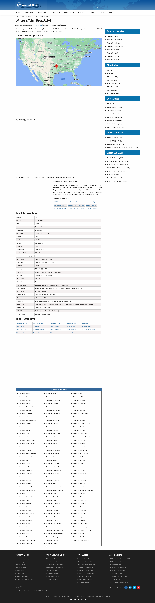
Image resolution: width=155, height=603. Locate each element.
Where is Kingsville (52, 463)
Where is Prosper (25, 503)
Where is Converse (25, 423)
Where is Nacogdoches (27, 490)
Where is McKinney (53, 480)
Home (18, 12)
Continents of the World (86, 573)
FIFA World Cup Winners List (117, 171)
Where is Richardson (53, 503)
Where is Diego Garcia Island (24, 579)
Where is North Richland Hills (83, 490)
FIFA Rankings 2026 (115, 565)
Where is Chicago (113, 56)
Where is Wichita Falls (26, 543)
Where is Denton (79, 430)
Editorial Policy (79, 596)
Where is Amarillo (25, 397)
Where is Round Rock (53, 507)
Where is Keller (51, 460)
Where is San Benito (53, 513)
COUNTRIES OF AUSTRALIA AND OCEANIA (122, 148)
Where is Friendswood (27, 443)
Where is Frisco (51, 443)
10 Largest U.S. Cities (53, 559)
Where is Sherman (25, 520)
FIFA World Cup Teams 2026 (118, 567)
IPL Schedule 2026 (115, 573)
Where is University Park (54, 533)
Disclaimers (90, 596)
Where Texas (20, 326)
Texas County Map (21, 323)
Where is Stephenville (53, 523)
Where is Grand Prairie (80, 447)
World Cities (68, 12)
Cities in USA (29, 16)
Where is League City (53, 470)
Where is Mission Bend (27, 487)
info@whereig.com (40, 590)
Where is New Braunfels (54, 490)
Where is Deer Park (79, 427)
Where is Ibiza (19, 570)
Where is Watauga (52, 537)
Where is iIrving (71, 333)
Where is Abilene (25, 393)
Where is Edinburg (25, 437)
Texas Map (85, 323)
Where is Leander (79, 470)
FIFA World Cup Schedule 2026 (119, 559)
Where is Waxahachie (80, 537)
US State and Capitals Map (76, 208)
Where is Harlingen (52, 453)
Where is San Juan (79, 513)
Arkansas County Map (114, 117)
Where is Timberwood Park (82, 530)
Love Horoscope (51, 570)
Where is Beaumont (53, 400)
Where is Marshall (79, 477)
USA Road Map (90, 202)
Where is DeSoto (25, 433)
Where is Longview (79, 473)
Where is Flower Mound (27, 440)
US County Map (112, 104)
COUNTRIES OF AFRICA (115, 144)
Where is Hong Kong (22, 559)
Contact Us (56, 596)
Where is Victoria (79, 533)
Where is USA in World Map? (76, 205)
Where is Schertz (52, 517)
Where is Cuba (19, 573)
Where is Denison (52, 430)
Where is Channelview (80, 413)
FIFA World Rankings (114, 174)
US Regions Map (112, 77)
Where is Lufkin (24, 477)
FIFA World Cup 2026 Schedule (117, 164)
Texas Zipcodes (86, 326)
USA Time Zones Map (60, 208)
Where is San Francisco (115, 46)
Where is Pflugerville (80, 497)
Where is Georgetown (53, 447)
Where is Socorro (52, 520)
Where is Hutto (78, 457)
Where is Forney (51, 440)
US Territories (112, 80)
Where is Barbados (21, 567)
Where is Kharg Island (85, 559)
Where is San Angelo (80, 510)
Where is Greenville (53, 450)
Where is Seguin (78, 517)
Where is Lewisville (25, 473)
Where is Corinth (25, 427)
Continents (42, 12)
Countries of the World (85, 570)
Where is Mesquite (79, 480)
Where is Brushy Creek (54, 407)
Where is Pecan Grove (53, 497)
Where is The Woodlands (55, 530)
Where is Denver (113, 50)
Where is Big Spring (79, 403)
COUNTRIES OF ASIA (114, 141)
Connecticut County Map (115, 127)
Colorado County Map (114, 124)
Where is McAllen (25, 480)
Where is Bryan (78, 407)
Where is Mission (79, 483)
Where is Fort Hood (79, 440)
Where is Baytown (25, 400)
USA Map (57, 202)
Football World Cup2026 (115, 158)
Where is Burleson (25, 410)
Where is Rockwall (79, 503)
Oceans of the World (85, 562)
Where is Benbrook (52, 403)
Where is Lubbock (38, 326)
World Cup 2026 (105, 12)
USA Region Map (73, 202)
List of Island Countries (85, 579)
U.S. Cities (90, 12)
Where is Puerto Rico (22, 576)
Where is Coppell (52, 423)
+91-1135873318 (23, 590)
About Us (46, 596)
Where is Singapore (21, 562)
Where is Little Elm (52, 473)
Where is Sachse (25, 510)
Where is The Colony (26, 530)
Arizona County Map (114, 114)
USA (22, 16)
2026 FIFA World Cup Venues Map (118, 168)
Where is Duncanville (53, 433)
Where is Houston (55, 333)
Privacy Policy (66, 596)
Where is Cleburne (52, 417)
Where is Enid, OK (113, 36)
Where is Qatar (20, 565)
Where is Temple (25, 527)
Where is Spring (24, 523)
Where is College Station (27, 420)
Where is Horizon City (80, 453)
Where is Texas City (80, 527)
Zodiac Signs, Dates (52, 576)
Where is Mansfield (52, 477)
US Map (109, 70)
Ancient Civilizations (84, 582)
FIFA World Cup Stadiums (117, 570)
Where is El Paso (21, 333)
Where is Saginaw (52, 510)
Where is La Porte (25, 467)
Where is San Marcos (26, 517)
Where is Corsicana (52, 427)
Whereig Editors (37, 25)
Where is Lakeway (79, 467)
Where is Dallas (21, 329)
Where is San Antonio (26, 513)
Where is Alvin (78, 393)
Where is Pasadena (79, 493)
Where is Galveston (26, 447)
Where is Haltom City (80, 450)
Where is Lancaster (26, 470)
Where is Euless (51, 437)
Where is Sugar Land (80, 523)
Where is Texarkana (53, 527)
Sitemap (108, 596)
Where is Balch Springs (81, 397)
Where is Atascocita (53, 397)
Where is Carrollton (79, 410)
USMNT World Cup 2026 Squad (118, 161)
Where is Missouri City (54, 487)
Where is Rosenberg (26, 507)
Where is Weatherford (27, 540)
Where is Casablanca (53, 573)
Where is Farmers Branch (81, 437)
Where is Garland (38, 333)
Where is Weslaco (52, 540)
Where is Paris (51, 493)
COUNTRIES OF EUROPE (116, 138)
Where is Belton (24, 403)
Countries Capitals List (85, 567)
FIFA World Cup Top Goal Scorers (118, 178)
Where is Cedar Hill (25, 413)
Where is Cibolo (24, 417)
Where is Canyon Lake (53, 410)
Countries (55, 12)
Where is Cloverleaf (80, 417)
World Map (29, 12)
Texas (36, 16)
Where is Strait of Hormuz (54, 565)
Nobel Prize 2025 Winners (55, 567)
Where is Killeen (24, 463)
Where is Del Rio (25, 430)
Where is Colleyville (53, 420)
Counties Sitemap (52, 579)
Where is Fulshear (79, 443)
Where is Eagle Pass (80, 433)
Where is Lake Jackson (54, 467)
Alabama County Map (114, 107)
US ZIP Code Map (91, 205)
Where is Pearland (25, 497)
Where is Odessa (25, 493)
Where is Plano (51, 500)
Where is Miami (112, 53)
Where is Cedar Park (53, 413)
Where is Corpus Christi (88, 329)
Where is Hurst (51, 457)
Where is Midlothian (53, 483)
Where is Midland (25, 483)
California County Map (114, 120)
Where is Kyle (78, 463)
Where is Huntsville (26, 457)
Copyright (99, 596)
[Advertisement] (59, 102)
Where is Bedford (79, 400)
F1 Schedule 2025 (115, 579)
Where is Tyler (24, 533)
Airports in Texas (71, 326)
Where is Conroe (79, 420)
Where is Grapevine (26, 450)
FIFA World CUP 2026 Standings (118, 181)
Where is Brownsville (26, 407)
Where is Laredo (86, 333)
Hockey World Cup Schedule (118, 582)
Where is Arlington (55, 329)
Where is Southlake (79, 520)
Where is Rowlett (79, 507)
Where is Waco (54, 326)
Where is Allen (51, 393)
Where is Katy (24, 460)
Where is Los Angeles (114, 40)
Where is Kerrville (79, 460)
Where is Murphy (79, 487)
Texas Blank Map (55, 323)
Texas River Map (71, 323)
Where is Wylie (51, 543)
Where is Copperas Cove (81, 423)
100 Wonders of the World (86, 565)
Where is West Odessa (81, 540)
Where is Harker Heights (27, 453)
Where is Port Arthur (80, 500)
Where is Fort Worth (38, 329)
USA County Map (59, 205)
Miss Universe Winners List (55, 562)
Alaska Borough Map (114, 110)
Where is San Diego (113, 43)
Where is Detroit (113, 60)
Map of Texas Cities (38, 323)
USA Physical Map (91, 208)
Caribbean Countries (84, 576)
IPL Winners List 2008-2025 (118, 576)
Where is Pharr (24, 500)
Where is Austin (71, 329)
